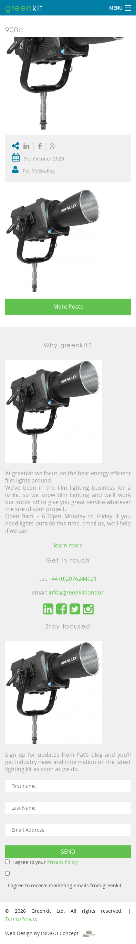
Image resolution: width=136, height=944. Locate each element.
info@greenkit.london (77, 592)
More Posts (68, 306)
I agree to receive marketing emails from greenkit (65, 885)
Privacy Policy (62, 862)
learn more (68, 545)
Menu (115, 8)
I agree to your (45, 862)
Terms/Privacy (21, 918)
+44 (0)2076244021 (73, 578)
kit (24, 7)
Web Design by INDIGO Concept (50, 933)
